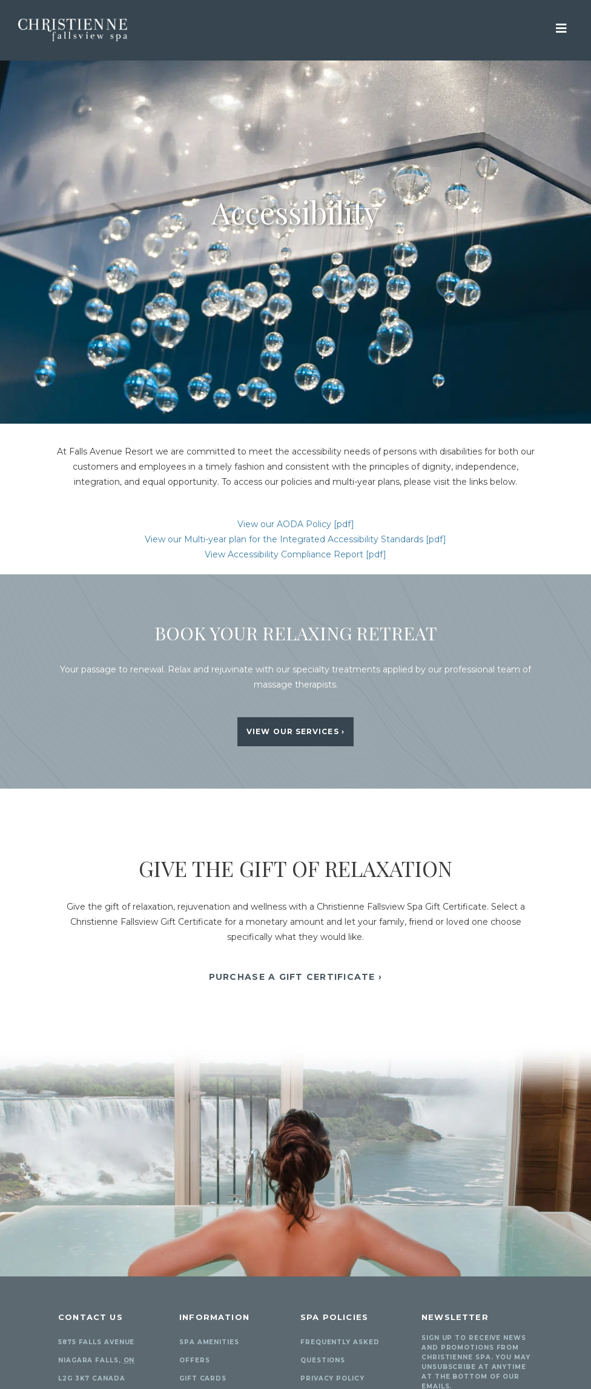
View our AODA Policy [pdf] (295, 524)
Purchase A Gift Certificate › (296, 976)
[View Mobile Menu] (561, 27)
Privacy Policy (332, 1378)
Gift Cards (202, 1378)
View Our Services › (295, 731)
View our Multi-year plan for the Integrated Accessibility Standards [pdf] (295, 539)
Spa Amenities (209, 1342)
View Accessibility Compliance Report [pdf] (295, 554)
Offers (194, 1360)
